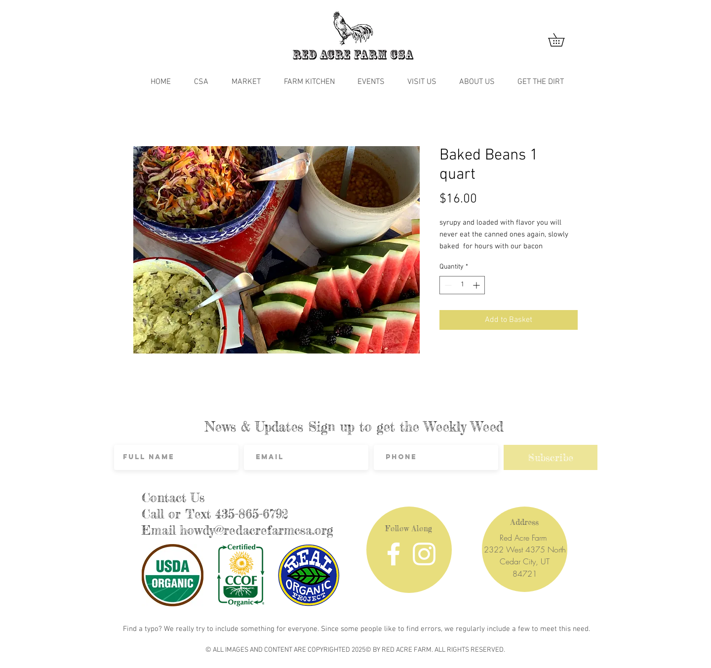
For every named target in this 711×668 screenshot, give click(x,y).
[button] (562, 39)
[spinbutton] (462, 285)
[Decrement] (447, 285)
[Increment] (477, 285)
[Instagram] (424, 554)
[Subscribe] (550, 457)
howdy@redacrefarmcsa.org (256, 530)
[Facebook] (393, 554)
